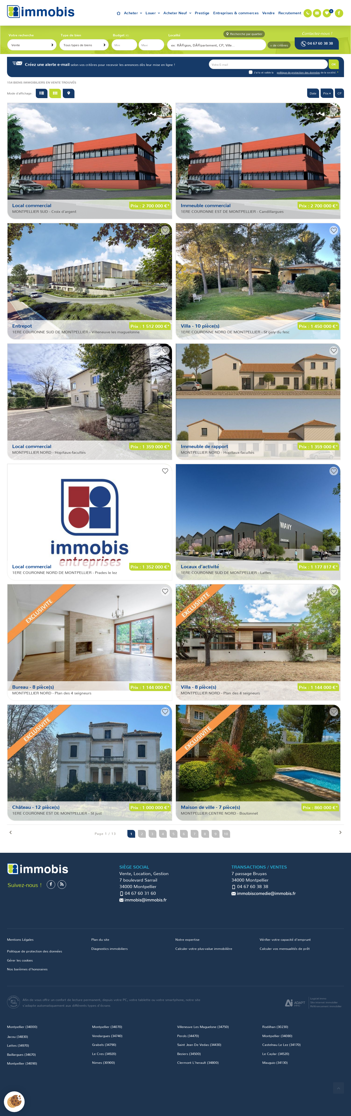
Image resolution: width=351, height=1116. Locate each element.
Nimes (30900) (103, 1062)
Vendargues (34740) (107, 1035)
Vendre (268, 13)
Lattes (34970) (18, 1045)
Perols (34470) (188, 1035)
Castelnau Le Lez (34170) (281, 1044)
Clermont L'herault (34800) (198, 1062)
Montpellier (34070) (107, 1026)
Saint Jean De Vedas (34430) (199, 1044)
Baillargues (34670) (21, 1054)
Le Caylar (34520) (275, 1053)
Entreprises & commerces (236, 13)
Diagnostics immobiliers (109, 948)
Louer (153, 13)
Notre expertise (187, 939)
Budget (119, 34)
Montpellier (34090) (22, 1063)
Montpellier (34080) (277, 1035)
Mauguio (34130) (275, 1062)
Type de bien (71, 34)
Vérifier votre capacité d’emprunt (285, 939)
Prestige (202, 13)
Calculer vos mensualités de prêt (285, 948)
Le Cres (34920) (104, 1053)
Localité (174, 34)
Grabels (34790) (104, 1044)
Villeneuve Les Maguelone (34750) (203, 1026)
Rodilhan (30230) (275, 1026)
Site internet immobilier (324, 1002)
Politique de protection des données (34, 950)
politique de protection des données (298, 72)
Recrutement (289, 13)
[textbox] (217, 45)
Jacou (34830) (17, 1036)
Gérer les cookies (20, 960)
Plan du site (100, 939)
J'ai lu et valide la (264, 72)
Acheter (133, 13)
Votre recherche (21, 34)
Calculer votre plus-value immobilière (203, 948)
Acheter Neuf (177, 13)
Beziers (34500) (189, 1053)
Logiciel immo (318, 998)
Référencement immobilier (326, 1006)
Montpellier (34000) (22, 1026)
